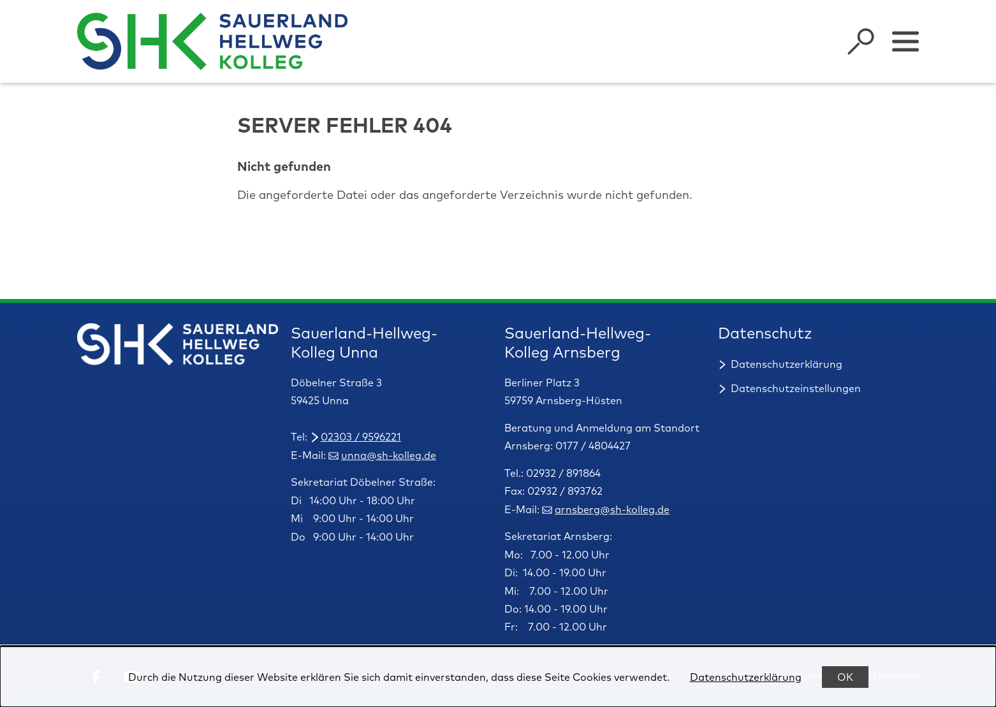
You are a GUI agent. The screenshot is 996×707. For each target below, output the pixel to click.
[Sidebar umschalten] (905, 41)
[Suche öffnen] (861, 41)
